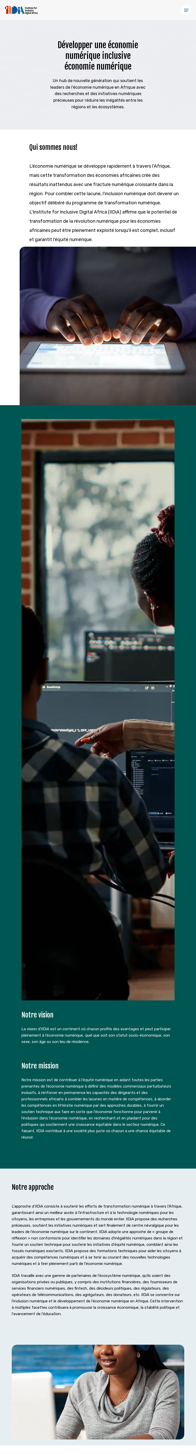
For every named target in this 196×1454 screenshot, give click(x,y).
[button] (186, 10)
